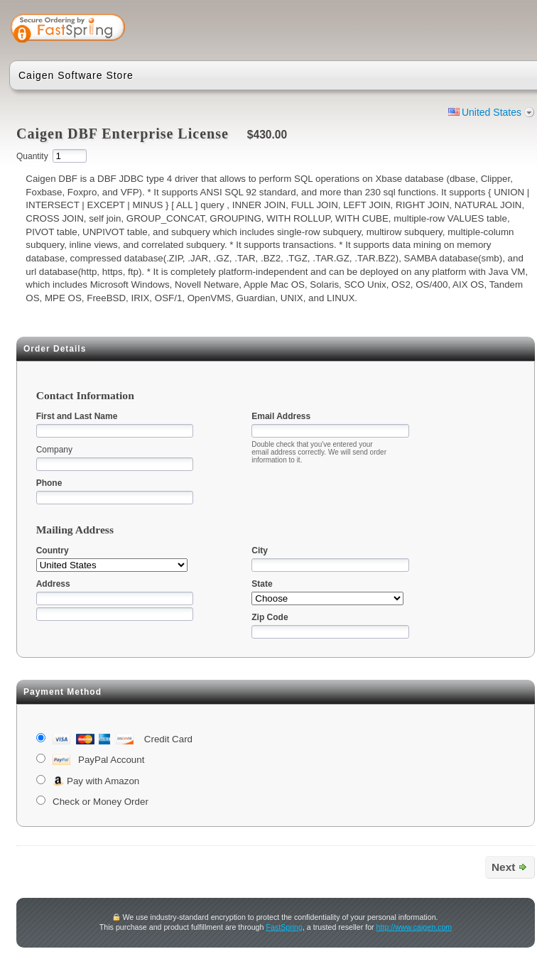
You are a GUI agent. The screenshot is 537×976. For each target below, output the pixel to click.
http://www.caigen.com (414, 927)
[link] (479, 29)
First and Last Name (77, 416)
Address (53, 584)
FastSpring (284, 927)
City (259, 550)
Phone (49, 483)
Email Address (280, 416)
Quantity (32, 156)
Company (54, 450)
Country (52, 550)
